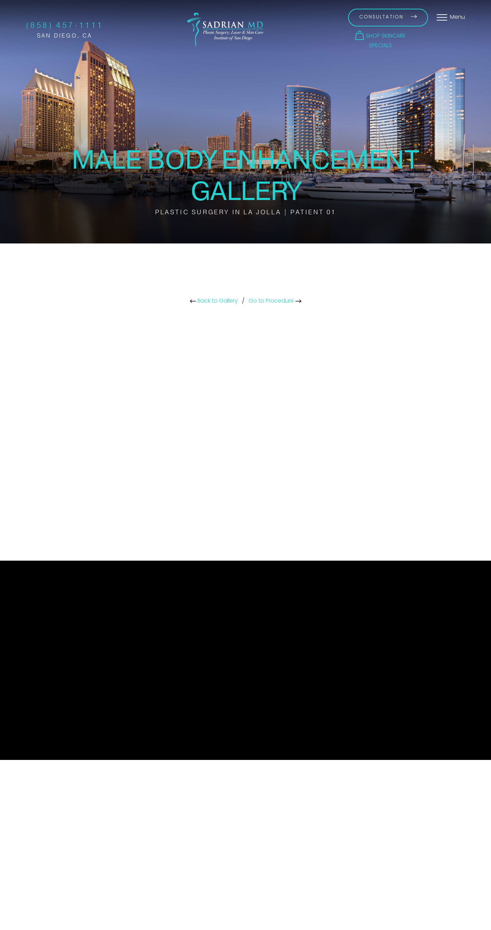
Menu (457, 17)
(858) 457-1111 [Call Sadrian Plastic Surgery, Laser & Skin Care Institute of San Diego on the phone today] (64, 25)
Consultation (388, 17)
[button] (380, 35)
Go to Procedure (275, 301)
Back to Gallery (214, 301)
